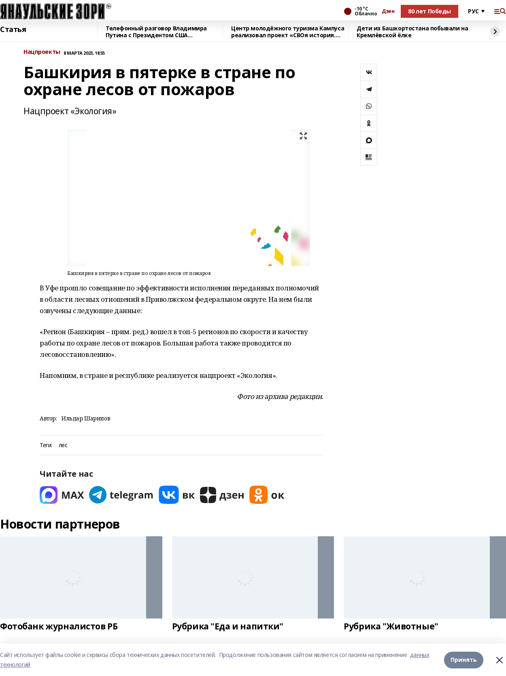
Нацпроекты (41, 52)
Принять (464, 659)
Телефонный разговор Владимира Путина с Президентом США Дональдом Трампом (156, 31)
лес (63, 445)
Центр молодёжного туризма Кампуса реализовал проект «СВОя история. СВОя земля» (287, 31)
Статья (13, 29)
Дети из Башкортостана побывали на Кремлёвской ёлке (412, 31)
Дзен (388, 11)
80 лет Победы (429, 11)
